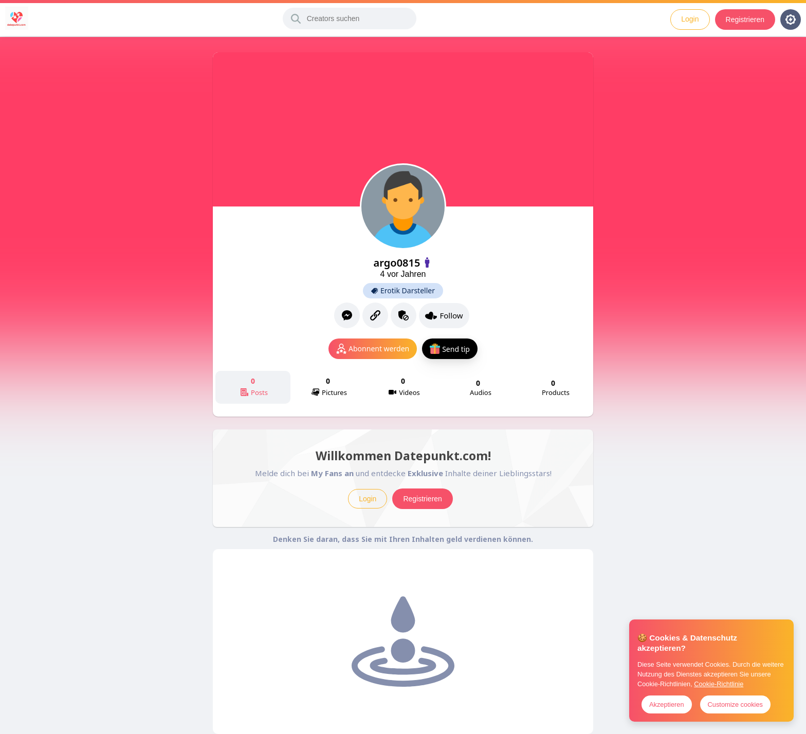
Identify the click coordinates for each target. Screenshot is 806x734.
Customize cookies (735, 704)
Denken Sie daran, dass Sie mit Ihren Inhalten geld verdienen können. (403, 539)
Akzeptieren (666, 704)
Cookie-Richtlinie (718, 684)
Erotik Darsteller (403, 290)
